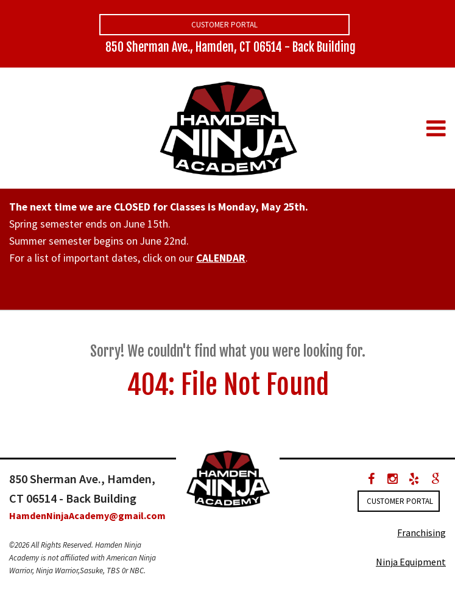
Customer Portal (224, 24)
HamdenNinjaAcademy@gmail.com (87, 515)
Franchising (421, 532)
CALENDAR (220, 258)
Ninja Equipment (411, 562)
